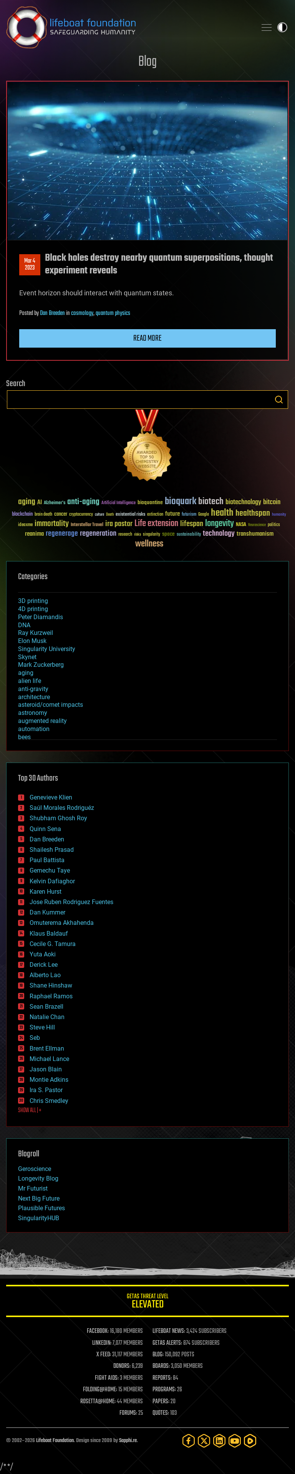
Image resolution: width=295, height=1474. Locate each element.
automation (34, 729)
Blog (147, 62)
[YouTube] (235, 1440)
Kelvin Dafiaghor (52, 881)
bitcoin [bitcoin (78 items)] (271, 502)
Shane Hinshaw (51, 985)
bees (24, 737)
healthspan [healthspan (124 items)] (252, 513)
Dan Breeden (52, 313)
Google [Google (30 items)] (203, 514)
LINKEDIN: (101, 1343)
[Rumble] (250, 1440)
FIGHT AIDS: (107, 1378)
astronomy (32, 712)
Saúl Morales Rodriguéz (62, 807)
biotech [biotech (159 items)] (211, 501)
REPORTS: (162, 1378)
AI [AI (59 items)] (39, 502)
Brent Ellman (47, 1048)
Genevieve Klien (51, 797)
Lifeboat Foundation (55, 1440)
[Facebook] (188, 1440)
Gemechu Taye (50, 870)
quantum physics (113, 313)
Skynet (27, 657)
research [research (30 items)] (125, 534)
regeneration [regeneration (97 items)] (98, 533)
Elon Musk (32, 641)
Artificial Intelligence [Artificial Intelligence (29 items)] (118, 503)
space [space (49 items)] (168, 534)
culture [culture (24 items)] (99, 515)
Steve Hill (42, 1027)
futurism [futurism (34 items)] (189, 515)
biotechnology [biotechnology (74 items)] (243, 502)
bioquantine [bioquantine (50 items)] (150, 502)
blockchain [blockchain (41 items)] (22, 514)
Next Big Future (39, 1198)
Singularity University (46, 649)
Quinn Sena (45, 829)
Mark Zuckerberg (41, 664)
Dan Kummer (47, 912)
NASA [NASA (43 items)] (241, 525)
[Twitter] (204, 1440)
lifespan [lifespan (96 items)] (191, 524)
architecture (34, 697)
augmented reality (42, 721)
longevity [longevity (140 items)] (219, 524)
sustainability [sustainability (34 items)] (189, 535)
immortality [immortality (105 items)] (52, 523)
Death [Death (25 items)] (110, 515)
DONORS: (122, 1366)
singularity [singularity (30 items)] (151, 534)
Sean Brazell (46, 1006)
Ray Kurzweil (35, 632)
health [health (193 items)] (222, 513)
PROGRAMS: (164, 1390)
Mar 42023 (29, 264)
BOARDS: (161, 1366)
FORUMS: (128, 1413)
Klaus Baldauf (49, 933)
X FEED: (103, 1355)
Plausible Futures (41, 1208)
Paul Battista (47, 860)
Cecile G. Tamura (53, 944)
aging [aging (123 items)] (26, 502)
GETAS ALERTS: (167, 1343)
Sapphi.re (128, 1440)
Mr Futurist (33, 1188)
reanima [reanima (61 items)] (34, 534)
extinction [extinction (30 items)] (155, 514)
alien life (29, 681)
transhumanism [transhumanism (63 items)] (255, 534)
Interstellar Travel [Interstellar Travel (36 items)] (87, 525)
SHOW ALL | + (29, 1111)
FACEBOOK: (98, 1331)
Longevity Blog (38, 1178)
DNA (24, 625)
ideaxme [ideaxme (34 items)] (25, 525)
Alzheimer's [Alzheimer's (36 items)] (54, 503)
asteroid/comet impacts (50, 704)
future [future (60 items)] (172, 514)
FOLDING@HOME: (100, 1390)
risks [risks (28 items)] (137, 534)
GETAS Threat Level (147, 1302)
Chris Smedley (49, 1100)
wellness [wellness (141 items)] (149, 544)
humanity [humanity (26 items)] (279, 515)
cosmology (82, 313)
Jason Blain (46, 1069)
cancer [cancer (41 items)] (60, 514)
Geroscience (34, 1169)
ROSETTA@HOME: (98, 1402)
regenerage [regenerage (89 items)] (62, 534)
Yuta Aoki (43, 954)
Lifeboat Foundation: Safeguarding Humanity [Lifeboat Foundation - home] (128, 27)
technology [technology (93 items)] (219, 534)
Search (279, 399)
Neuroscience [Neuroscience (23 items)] (257, 525)
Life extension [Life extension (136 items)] (156, 524)
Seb (35, 1037)
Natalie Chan (47, 1017)
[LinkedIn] (219, 1440)
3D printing (33, 601)
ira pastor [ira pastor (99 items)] (119, 524)
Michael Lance (49, 1059)
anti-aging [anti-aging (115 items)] (83, 502)
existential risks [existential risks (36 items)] (130, 515)
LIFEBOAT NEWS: (168, 1331)
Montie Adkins (49, 1079)
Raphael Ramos (51, 996)
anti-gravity (33, 689)
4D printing (33, 609)
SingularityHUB (38, 1218)
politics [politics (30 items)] (274, 525)
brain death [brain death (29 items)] (43, 514)
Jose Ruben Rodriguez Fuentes (71, 902)
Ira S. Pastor (46, 1090)
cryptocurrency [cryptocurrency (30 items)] (81, 514)
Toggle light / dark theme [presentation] (282, 27)
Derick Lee (44, 964)
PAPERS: (160, 1402)
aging (25, 672)
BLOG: (158, 1355)
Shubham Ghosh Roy (58, 818)
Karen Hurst (45, 891)
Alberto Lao (45, 975)
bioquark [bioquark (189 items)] (180, 501)
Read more (147, 338)
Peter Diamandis (40, 617)
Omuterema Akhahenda (62, 922)
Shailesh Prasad (52, 849)
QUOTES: (160, 1413)
